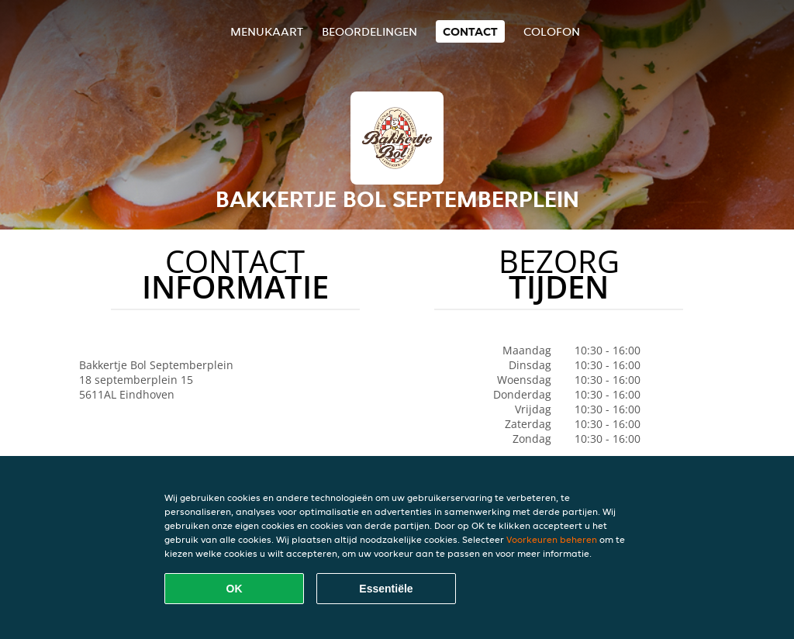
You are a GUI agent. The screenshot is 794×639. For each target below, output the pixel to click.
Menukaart (266, 31)
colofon (551, 31)
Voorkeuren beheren (551, 539)
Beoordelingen (369, 31)
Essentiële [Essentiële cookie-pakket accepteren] (386, 588)
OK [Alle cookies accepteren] (234, 588)
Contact (470, 31)
